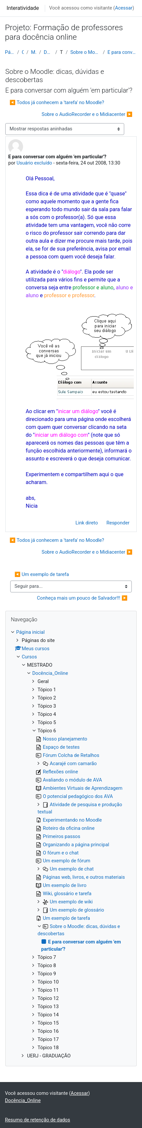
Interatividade (23, 8)
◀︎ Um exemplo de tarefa (41, 574)
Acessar (123, 8)
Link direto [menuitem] (86, 523)
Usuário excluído (34, 163)
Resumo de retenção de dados (37, 1120)
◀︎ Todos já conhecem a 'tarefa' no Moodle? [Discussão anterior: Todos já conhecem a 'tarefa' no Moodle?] (57, 102)
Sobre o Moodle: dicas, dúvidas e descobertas (85, 52)
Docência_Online (48, 52)
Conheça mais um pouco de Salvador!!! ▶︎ (82, 598)
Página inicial (9, 52)
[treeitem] (71, 844)
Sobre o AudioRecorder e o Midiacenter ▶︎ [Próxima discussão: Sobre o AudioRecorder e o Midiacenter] (87, 114)
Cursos (23, 52)
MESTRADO (33, 52)
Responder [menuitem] (117, 523)
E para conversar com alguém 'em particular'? (122, 52)
